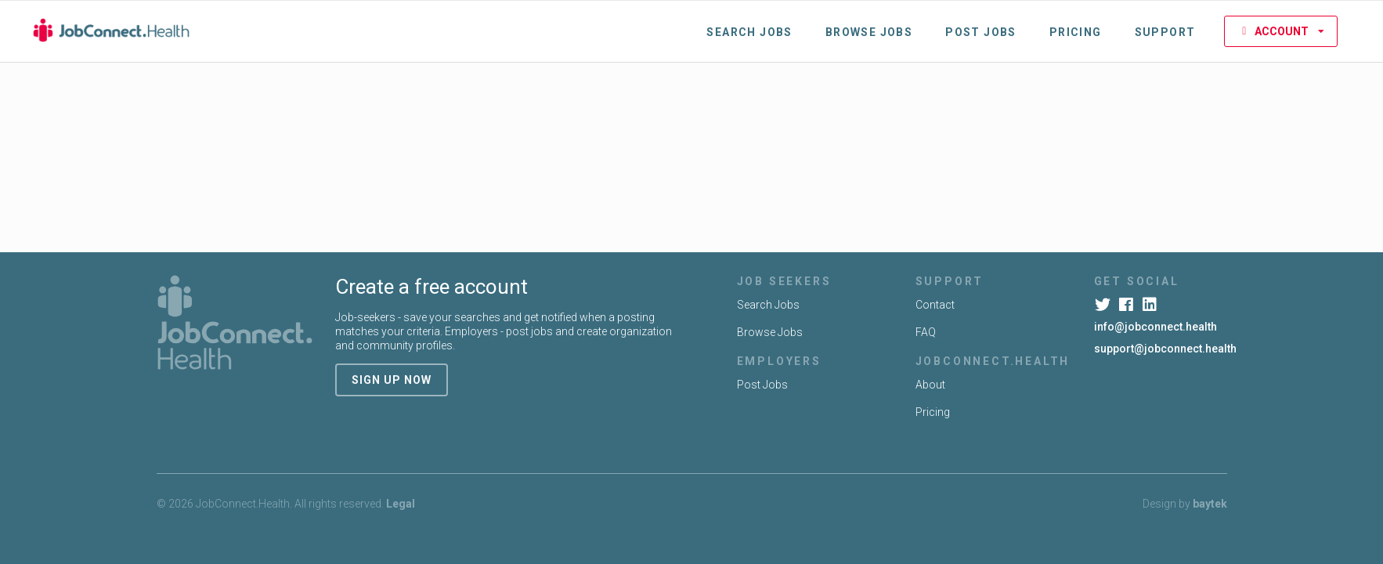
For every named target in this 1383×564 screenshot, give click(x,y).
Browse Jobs (868, 32)
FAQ (925, 332)
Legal (400, 503)
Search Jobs (749, 32)
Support (1165, 32)
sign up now (392, 380)
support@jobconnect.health (1165, 348)
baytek (1210, 503)
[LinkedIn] (1151, 304)
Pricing (1075, 32)
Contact (935, 304)
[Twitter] (1104, 304)
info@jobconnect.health (1155, 326)
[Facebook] (1128, 304)
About (930, 384)
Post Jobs (980, 32)
